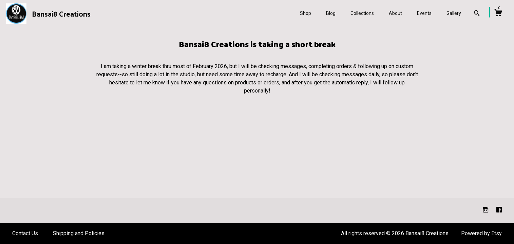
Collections (362, 13)
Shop (305, 13)
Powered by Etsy (481, 233)
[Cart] (498, 13)
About (395, 13)
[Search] (476, 14)
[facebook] (499, 210)
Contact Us (25, 233)
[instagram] (486, 210)
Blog (331, 13)
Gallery (453, 13)
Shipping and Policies (78, 233)
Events (424, 13)
